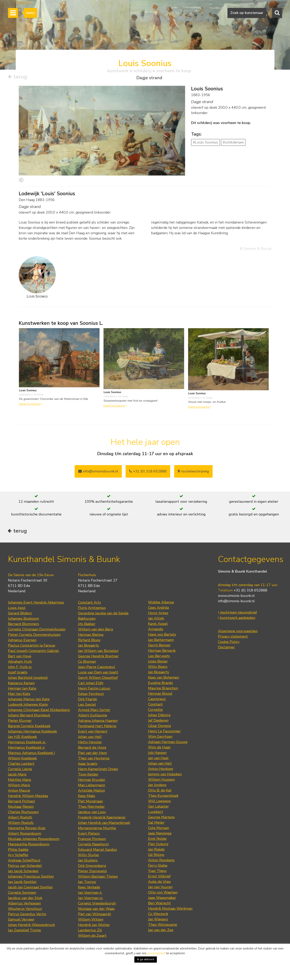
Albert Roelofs (20, 818)
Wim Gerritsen (160, 737)
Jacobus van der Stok (25, 898)
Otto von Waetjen (163, 893)
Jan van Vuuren (160, 887)
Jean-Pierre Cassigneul (96, 667)
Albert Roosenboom (24, 834)
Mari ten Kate (19, 694)
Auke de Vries (159, 882)
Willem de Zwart (92, 936)
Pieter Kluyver (20, 721)
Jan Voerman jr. (90, 893)
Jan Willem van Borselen (98, 651)
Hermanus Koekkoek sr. (27, 742)
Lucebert (155, 812)
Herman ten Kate (22, 689)
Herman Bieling (91, 635)
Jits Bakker (86, 624)
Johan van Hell (90, 737)
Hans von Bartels (162, 635)
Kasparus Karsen (21, 683)
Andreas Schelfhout (24, 861)
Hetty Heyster (90, 742)
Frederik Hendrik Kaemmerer (102, 818)
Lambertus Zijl (90, 930)
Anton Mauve (19, 791)
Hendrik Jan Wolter (94, 925)
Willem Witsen (90, 920)
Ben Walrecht (159, 903)
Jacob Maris (17, 775)
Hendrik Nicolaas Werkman (170, 909)
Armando (155, 629)
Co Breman (87, 662)
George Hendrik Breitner (98, 656)
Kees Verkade (89, 887)
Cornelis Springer (22, 893)
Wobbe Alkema (161, 602)
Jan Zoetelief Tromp (24, 930)
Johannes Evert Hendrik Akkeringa (36, 603)
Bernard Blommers (23, 624)
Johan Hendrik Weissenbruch (31, 925)
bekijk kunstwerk (30, 404)
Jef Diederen (158, 721)
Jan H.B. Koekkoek (22, 737)
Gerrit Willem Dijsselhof (98, 678)
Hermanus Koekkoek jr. (26, 748)
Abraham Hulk (20, 662)
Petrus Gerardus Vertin (27, 914)
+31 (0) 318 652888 (148, 471)
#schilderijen (233, 142)
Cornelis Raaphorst (93, 844)
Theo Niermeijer (91, 807)
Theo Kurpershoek (163, 796)
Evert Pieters (89, 834)
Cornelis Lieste (20, 769)
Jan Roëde (156, 850)
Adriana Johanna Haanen (98, 721)
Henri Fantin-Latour (94, 689)
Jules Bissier (158, 662)
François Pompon (92, 839)
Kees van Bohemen (163, 678)
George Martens (161, 817)
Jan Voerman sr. (90, 898)
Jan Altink (156, 619)
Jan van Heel (158, 758)
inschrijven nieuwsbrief (237, 613)
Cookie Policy (228, 642)
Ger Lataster (158, 807)
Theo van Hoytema (93, 758)
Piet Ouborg (158, 844)
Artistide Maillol (91, 791)
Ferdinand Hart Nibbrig (97, 726)
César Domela (159, 726)
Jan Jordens (157, 785)
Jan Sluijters (88, 861)
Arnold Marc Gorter (94, 710)
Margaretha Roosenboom (28, 844)
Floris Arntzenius (92, 608)
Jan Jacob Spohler (22, 882)
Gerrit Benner (159, 645)
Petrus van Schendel (25, 866)
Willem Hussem (161, 780)
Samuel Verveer (21, 920)
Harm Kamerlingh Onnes (98, 769)
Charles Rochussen (23, 812)
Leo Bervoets (159, 656)
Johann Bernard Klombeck (29, 715)
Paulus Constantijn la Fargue (31, 646)
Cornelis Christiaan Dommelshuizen (36, 629)
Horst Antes (158, 613)
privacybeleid (156, 953)
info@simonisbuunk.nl (98, 471)
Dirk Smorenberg (92, 866)
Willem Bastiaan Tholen (98, 877)
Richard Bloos (89, 640)
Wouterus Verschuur (25, 909)
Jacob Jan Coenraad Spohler (30, 887)
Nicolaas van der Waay (96, 909)
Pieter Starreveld (92, 871)
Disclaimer (226, 648)
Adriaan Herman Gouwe (167, 742)
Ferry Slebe (157, 866)
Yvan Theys (157, 871)
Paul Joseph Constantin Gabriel (33, 651)
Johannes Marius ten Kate (29, 699)
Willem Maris (19, 785)
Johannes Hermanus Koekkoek (32, 732)
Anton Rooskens (161, 860)
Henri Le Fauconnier (164, 731)
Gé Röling (156, 855)
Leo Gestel (87, 705)
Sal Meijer (156, 823)
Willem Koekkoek (22, 758)
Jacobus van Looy (92, 812)
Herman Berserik (162, 651)
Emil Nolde (157, 839)
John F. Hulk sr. (20, 667)
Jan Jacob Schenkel (23, 871)
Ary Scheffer (18, 855)
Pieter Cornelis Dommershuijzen (34, 635)
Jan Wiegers (158, 919)
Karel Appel (158, 624)
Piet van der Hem (92, 753)
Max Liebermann (91, 785)
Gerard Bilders (20, 613)
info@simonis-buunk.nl (236, 601)
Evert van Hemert (92, 732)
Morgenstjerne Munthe (97, 828)
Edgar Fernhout (91, 694)
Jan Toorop (87, 882)
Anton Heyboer (160, 769)
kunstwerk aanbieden (236, 618)
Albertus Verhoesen (24, 904)
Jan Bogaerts (88, 646)
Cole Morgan (158, 828)
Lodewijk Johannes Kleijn (28, 705)
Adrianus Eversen (22, 640)
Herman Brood (160, 694)
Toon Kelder (88, 775)
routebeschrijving (193, 471)
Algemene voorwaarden (238, 631)
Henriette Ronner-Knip (26, 828)
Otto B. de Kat (160, 790)
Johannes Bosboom (23, 619)
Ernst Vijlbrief (159, 876)
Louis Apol (16, 608)
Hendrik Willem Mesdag (28, 796)
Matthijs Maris (19, 780)
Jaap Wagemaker (162, 898)
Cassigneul (157, 699)
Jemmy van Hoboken (165, 774)
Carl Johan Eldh (90, 683)
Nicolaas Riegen (21, 807)
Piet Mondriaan (90, 801)
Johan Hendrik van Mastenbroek (104, 823)
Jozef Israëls (17, 672)
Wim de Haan (159, 747)
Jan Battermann (161, 640)
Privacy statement (233, 637)
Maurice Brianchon (163, 688)
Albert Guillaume (92, 715)
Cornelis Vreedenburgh (97, 904)
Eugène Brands (160, 683)
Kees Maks (86, 796)
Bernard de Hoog (92, 748)
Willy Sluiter (88, 855)
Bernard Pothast (21, 801)
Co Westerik (158, 914)
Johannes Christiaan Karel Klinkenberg (39, 710)
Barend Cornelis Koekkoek (29, 726)
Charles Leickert (21, 764)
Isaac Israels (87, 764)
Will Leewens (159, 801)
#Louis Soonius (205, 142)
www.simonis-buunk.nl (236, 596)
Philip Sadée (18, 850)
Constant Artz (89, 603)
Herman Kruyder (91, 780)
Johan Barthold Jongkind (28, 678)
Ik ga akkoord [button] (145, 959)
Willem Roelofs (21, 823)
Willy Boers (157, 667)
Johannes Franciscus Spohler (31, 877)
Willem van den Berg (95, 629)
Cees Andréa (158, 608)
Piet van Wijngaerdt (94, 914)
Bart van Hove (19, 656)
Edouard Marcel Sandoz (97, 850)
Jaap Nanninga (159, 833)
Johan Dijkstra (159, 715)
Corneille (155, 710)
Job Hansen (157, 753)
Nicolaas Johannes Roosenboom (33, 839)
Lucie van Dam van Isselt (98, 672)
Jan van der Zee (160, 930)
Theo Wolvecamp (162, 925)
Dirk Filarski (87, 699)
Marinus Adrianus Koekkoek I (31, 753)
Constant (155, 705)
